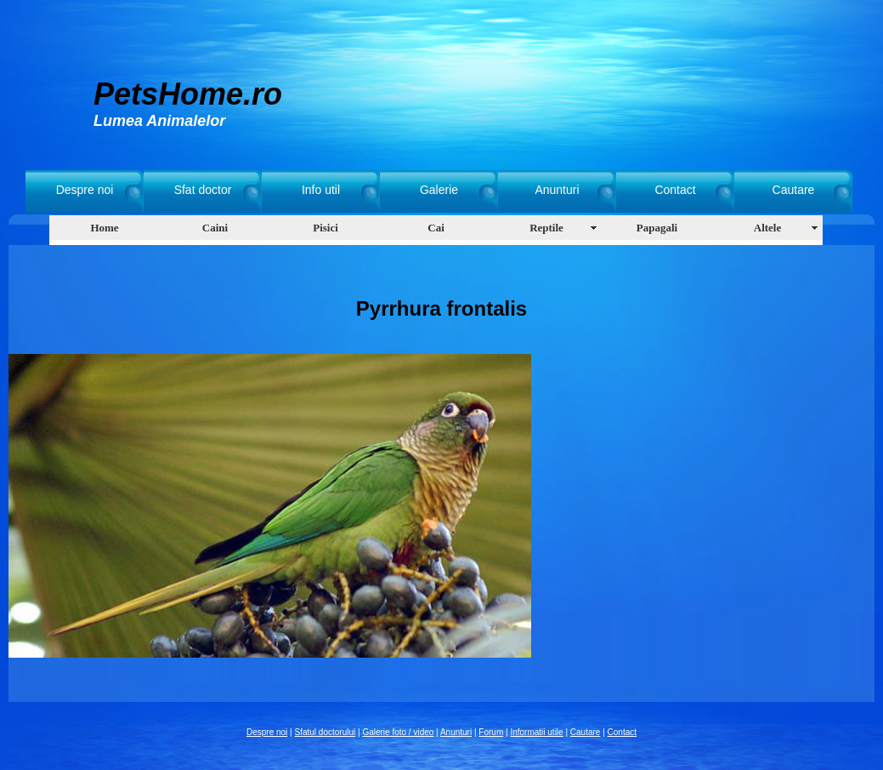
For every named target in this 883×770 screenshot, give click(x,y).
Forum (490, 732)
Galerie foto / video (397, 732)
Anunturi (557, 190)
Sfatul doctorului (325, 732)
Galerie (439, 190)
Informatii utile (536, 732)
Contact (674, 190)
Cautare (794, 190)
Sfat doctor (203, 190)
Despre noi (85, 190)
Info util (321, 190)
